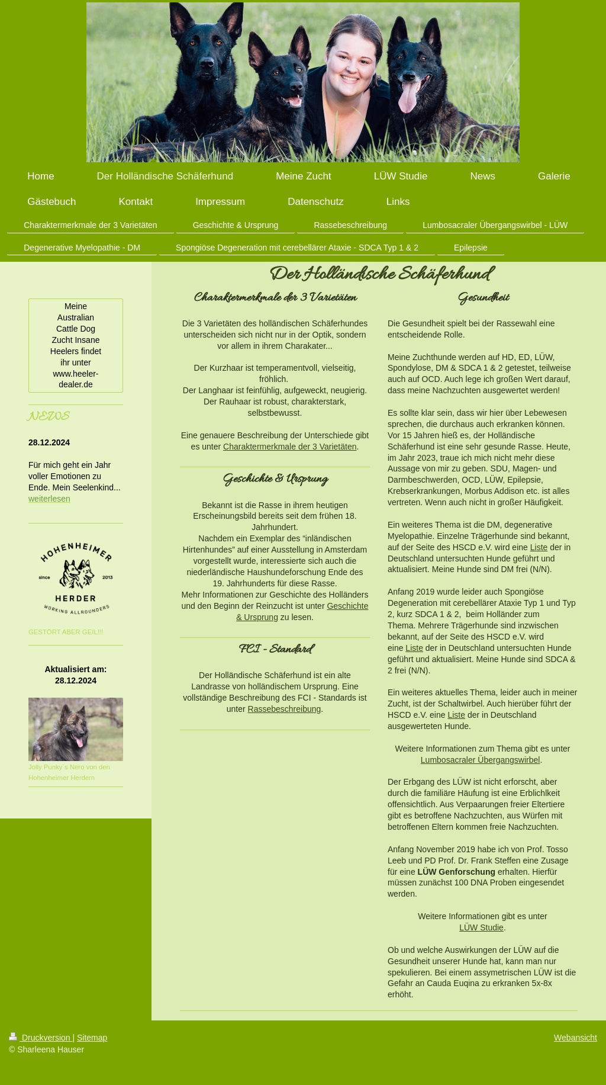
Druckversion (40, 1037)
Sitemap (92, 1037)
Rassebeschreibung (284, 709)
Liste (539, 547)
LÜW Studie (481, 927)
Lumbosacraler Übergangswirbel (480, 760)
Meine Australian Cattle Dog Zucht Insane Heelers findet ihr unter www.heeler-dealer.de (75, 345)
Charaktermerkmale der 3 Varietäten (289, 446)
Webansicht (575, 1037)
